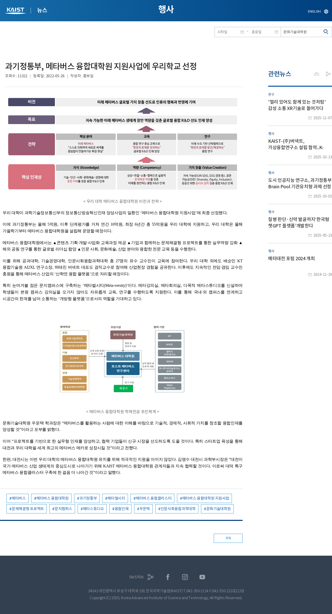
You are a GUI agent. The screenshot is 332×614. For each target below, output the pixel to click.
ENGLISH (314, 11)
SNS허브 (136, 577)
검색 (326, 32)
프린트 (317, 74)
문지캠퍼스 (63, 508)
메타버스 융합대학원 (53, 498)
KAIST (16, 11)
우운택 (144, 508)
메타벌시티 (116, 498)
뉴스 (42, 10)
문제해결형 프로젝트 (28, 508)
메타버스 (19, 498)
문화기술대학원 (218, 508)
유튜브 (202, 577)
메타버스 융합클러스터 (154, 498)
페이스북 (168, 577)
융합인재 (122, 508)
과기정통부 (88, 498)
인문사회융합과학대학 (178, 508)
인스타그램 (185, 577)
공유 (328, 74)
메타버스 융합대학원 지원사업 (205, 498)
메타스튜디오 (93, 508)
